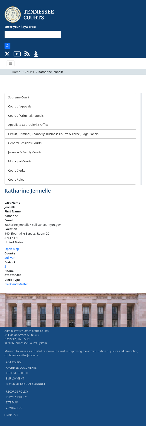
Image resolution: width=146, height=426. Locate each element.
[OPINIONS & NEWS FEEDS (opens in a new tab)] (27, 53)
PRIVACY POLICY (16, 397)
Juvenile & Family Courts (24, 152)
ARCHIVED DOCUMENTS (21, 368)
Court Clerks (16, 170)
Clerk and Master (16, 284)
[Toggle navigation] (11, 63)
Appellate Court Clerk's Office (28, 125)
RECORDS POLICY (17, 391)
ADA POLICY (13, 362)
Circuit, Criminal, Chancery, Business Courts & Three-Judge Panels (53, 134)
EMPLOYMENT (15, 378)
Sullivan (10, 258)
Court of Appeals (19, 106)
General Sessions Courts (25, 143)
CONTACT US (14, 408)
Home (16, 72)
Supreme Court (18, 97)
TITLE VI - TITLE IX (17, 373)
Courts (29, 72)
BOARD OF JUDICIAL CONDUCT (25, 384)
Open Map (12, 249)
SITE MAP (12, 402)
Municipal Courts (19, 161)
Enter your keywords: (20, 27)
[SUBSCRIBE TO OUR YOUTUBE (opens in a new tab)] (17, 53)
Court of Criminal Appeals (25, 116)
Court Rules (16, 179)
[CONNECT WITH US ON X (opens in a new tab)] (7, 53)
